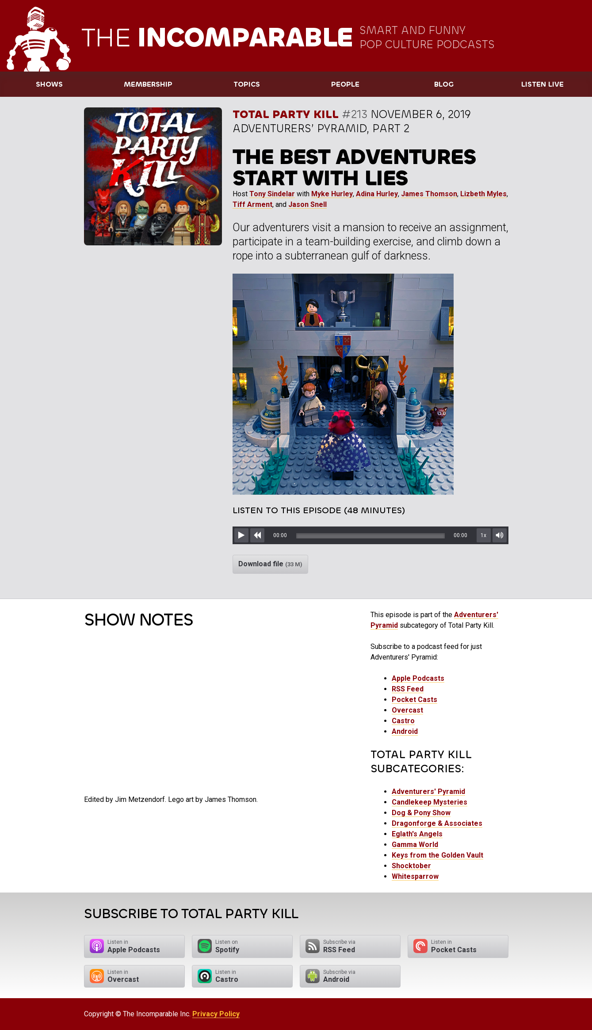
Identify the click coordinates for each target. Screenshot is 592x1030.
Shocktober (411, 866)
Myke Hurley (332, 194)
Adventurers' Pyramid (428, 791)
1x (483, 535)
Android (405, 731)
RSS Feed (408, 689)
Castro (403, 721)
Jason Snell (307, 204)
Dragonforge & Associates (437, 823)
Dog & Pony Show (421, 813)
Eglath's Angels (417, 834)
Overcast (407, 710)
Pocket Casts (414, 699)
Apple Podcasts (418, 678)
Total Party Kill (286, 114)
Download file (270, 564)
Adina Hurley (377, 194)
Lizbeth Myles (483, 194)
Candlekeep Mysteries (429, 802)
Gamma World (415, 844)
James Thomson (429, 194)
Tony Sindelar (272, 194)
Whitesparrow (415, 876)
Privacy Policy (216, 1014)
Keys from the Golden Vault (437, 855)
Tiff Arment (252, 204)
